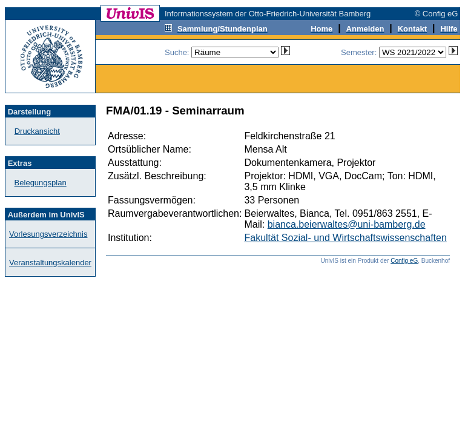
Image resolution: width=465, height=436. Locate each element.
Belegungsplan (41, 182)
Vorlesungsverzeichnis (48, 234)
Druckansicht (37, 131)
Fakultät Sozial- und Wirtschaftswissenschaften (345, 238)
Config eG (404, 260)
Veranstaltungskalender (50, 262)
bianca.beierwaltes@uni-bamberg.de (347, 224)
